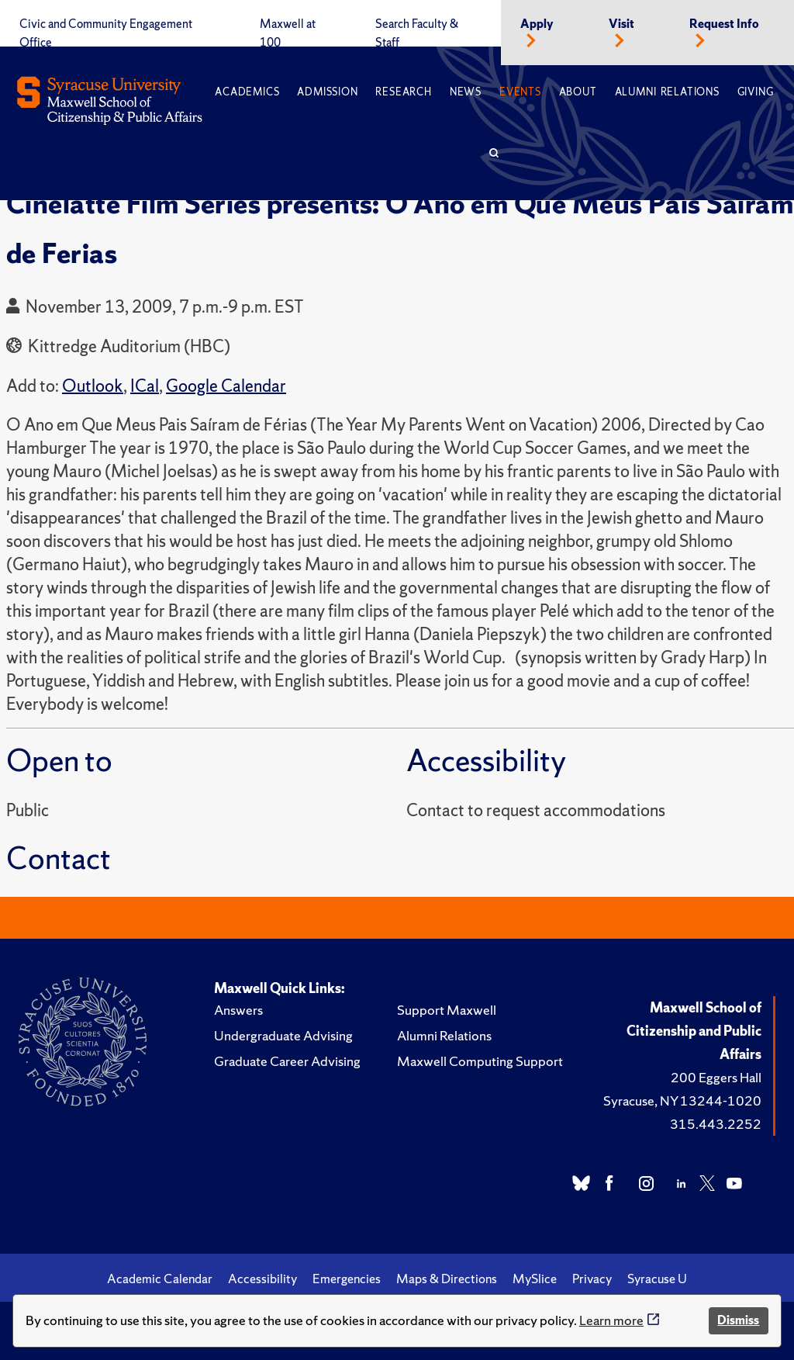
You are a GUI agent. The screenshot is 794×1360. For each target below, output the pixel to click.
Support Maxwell (446, 1010)
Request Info (724, 24)
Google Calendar (226, 386)
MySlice (535, 1278)
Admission (327, 92)
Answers (238, 1010)
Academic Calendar (159, 1278)
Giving (755, 92)
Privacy (592, 1278)
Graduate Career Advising (287, 1061)
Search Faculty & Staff (416, 33)
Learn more (611, 1320)
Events (520, 92)
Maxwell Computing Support (480, 1061)
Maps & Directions (446, 1278)
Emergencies (346, 1278)
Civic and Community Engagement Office (105, 33)
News (466, 92)
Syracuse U (657, 1278)
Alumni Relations (667, 92)
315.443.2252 (715, 1124)
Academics (247, 92)
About (578, 92)
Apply (537, 24)
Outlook (92, 386)
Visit (621, 24)
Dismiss (738, 1320)
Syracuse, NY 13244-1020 (682, 1100)
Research (403, 92)
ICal (144, 386)
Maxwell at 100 (288, 33)
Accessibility (262, 1278)
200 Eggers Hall (716, 1077)
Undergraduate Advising (283, 1035)
